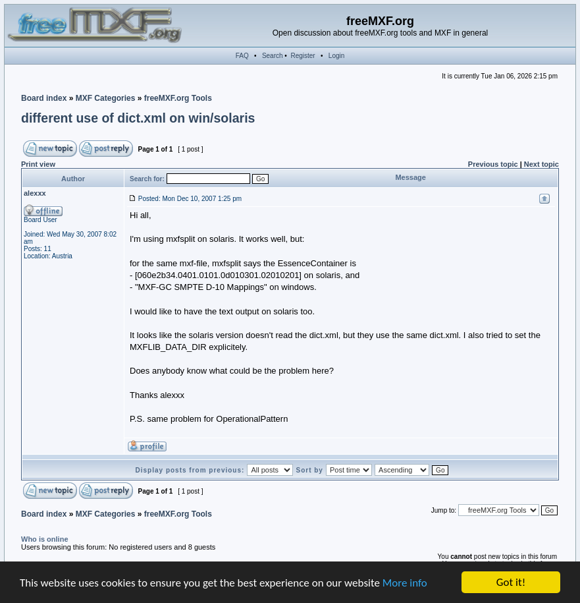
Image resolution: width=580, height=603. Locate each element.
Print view (38, 164)
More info (404, 583)
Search (272, 55)
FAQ (242, 55)
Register (302, 55)
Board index (43, 98)
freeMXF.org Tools (178, 98)
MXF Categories (106, 98)
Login (336, 55)
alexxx (35, 193)
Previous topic (493, 164)
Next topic (541, 164)
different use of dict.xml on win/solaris (138, 118)
